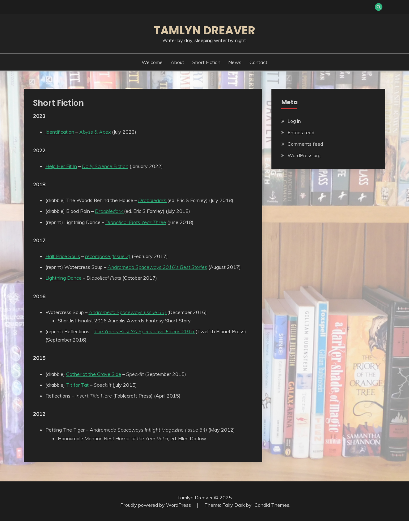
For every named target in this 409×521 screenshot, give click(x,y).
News (234, 62)
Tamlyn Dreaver (204, 30)
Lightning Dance (63, 278)
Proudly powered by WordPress (156, 505)
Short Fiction (206, 62)
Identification (59, 132)
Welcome (152, 62)
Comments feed (305, 144)
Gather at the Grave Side (93, 374)
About (177, 62)
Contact (258, 62)
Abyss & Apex (95, 132)
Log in (294, 121)
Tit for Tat (77, 385)
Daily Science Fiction (105, 166)
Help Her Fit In (61, 166)
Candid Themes (271, 505)
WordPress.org (304, 155)
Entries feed (301, 132)
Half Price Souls (62, 256)
